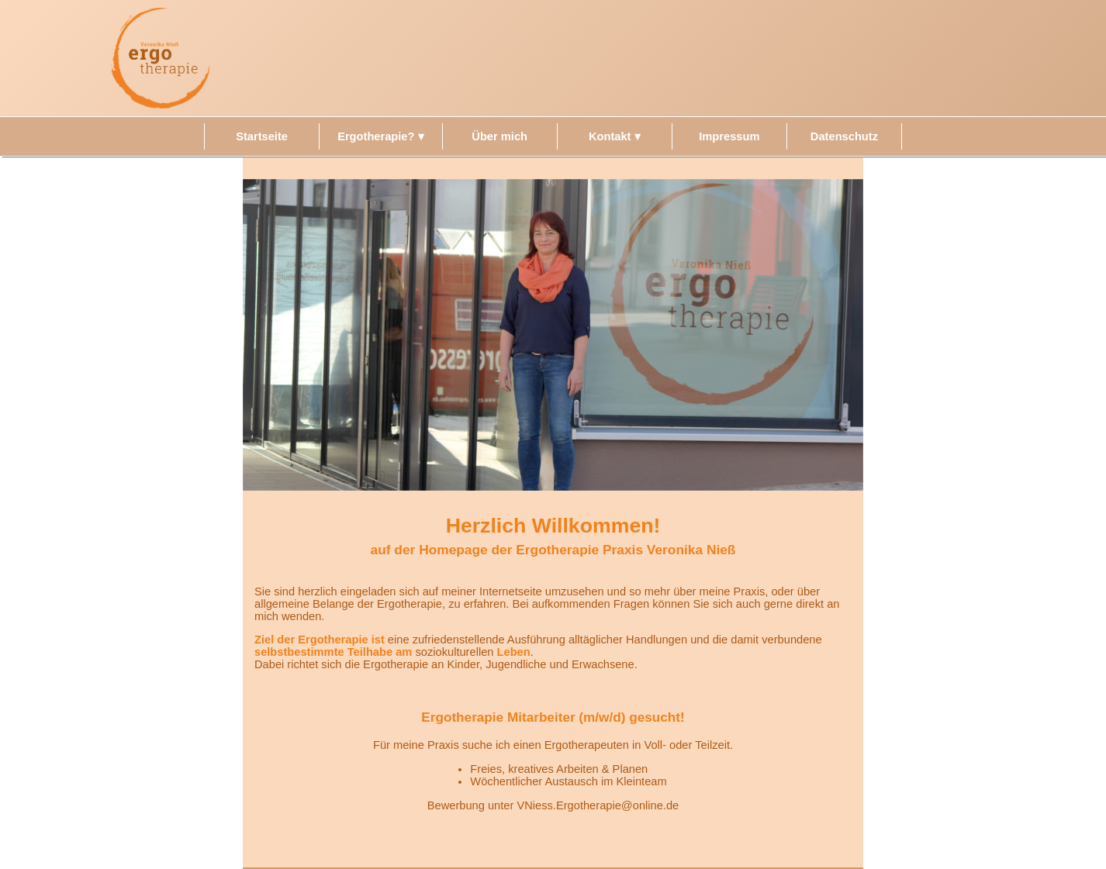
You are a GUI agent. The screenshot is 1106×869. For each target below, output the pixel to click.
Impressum (729, 136)
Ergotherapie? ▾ (380, 136)
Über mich (499, 136)
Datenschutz (844, 136)
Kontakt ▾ (615, 136)
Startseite (262, 136)
